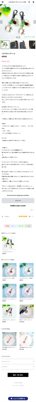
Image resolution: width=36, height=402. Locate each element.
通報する (32, 210)
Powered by (18, 385)
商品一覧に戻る (18, 375)
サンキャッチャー (5, 361)
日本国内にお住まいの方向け (18, 205)
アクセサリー (4, 366)
